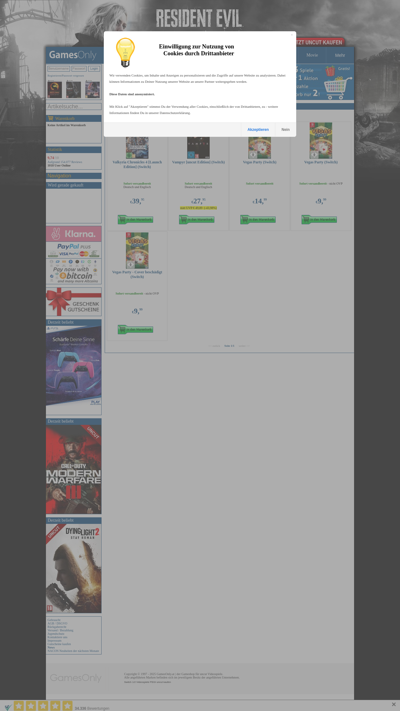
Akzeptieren (258, 129)
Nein (286, 129)
